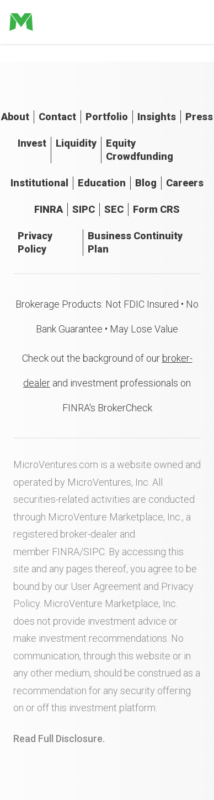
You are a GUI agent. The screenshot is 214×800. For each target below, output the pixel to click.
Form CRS (156, 209)
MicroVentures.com (55, 464)
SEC (114, 209)
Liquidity (76, 143)
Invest (32, 143)
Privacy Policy (35, 242)
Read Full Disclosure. (59, 738)
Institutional (39, 183)
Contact (57, 116)
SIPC (83, 209)
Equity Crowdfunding (139, 149)
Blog (146, 183)
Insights (156, 116)
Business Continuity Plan (135, 242)
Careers (185, 183)
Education (102, 183)
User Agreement (106, 586)
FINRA (48, 209)
